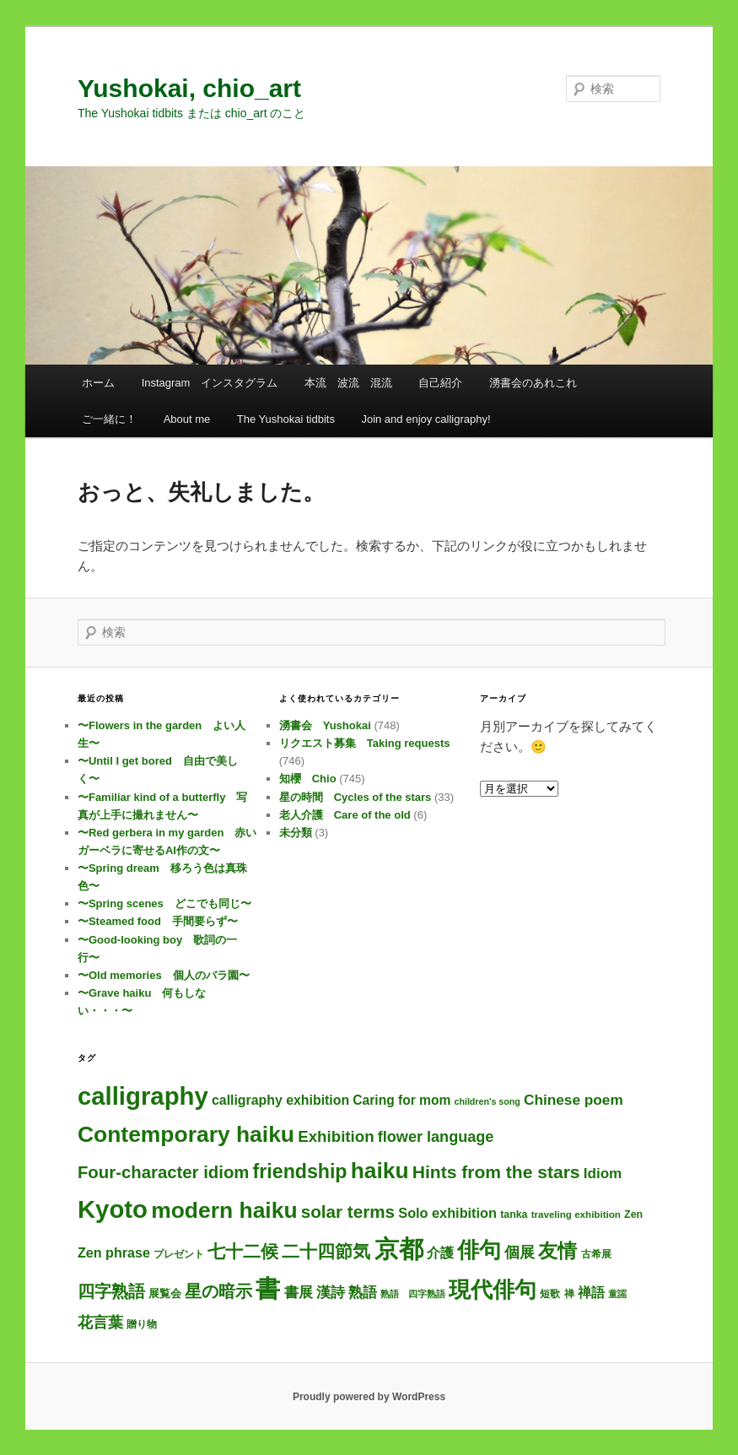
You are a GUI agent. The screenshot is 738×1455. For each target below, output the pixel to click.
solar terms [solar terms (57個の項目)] (348, 1211)
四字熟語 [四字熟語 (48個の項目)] (111, 1291)
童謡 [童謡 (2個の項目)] (617, 1294)
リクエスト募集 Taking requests (364, 743)
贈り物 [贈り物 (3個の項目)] (142, 1323)
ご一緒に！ (109, 419)
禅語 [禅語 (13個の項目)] (591, 1292)
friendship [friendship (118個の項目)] (300, 1171)
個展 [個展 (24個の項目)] (519, 1252)
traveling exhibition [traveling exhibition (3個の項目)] (576, 1214)
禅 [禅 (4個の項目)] (569, 1294)
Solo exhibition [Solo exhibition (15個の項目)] (447, 1212)
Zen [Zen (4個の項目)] (633, 1214)
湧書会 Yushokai (325, 725)
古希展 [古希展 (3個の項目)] (596, 1253)
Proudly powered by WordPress (369, 1397)
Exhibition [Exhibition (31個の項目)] (336, 1136)
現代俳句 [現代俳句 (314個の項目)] (492, 1289)
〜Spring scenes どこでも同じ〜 (164, 903)
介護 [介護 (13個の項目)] (440, 1253)
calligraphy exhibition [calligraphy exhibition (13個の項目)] (280, 1100)
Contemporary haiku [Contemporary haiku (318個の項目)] (186, 1134)
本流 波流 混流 (348, 382)
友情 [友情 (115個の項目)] (557, 1251)
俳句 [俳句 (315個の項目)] (479, 1250)
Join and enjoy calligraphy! (425, 419)
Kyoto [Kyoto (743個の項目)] (113, 1209)
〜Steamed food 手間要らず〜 (158, 921)
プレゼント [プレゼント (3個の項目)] (179, 1253)
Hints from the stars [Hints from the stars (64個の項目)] (496, 1172)
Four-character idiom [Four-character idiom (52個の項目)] (163, 1172)
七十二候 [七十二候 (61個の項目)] (242, 1251)
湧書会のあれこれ (533, 382)
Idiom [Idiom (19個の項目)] (603, 1174)
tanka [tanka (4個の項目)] (513, 1214)
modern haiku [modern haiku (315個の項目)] (224, 1210)
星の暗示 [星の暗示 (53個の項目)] (218, 1291)
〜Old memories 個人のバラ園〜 (164, 975)
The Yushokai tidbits (286, 419)
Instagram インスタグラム (210, 382)
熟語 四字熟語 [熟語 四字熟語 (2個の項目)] (412, 1294)
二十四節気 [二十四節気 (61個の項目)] (326, 1251)
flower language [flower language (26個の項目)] (436, 1136)
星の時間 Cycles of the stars (355, 797)
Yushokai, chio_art (189, 88)
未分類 (295, 832)
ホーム (98, 382)
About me (187, 419)
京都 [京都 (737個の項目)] (398, 1249)
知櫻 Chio (308, 778)
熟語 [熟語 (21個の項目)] (362, 1292)
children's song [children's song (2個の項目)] (487, 1101)
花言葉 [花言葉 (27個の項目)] (100, 1322)
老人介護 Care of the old (345, 815)
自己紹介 (440, 382)
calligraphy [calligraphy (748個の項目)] (143, 1096)
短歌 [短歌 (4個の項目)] (550, 1294)
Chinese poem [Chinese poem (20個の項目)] (573, 1099)
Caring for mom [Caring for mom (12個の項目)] (401, 1100)
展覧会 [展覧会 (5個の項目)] (164, 1293)
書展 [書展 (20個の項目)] (298, 1292)
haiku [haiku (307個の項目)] (380, 1170)
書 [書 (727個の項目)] (268, 1288)
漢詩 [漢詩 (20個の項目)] (330, 1292)
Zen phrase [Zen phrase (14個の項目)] (114, 1252)
